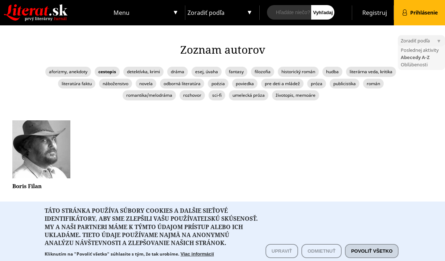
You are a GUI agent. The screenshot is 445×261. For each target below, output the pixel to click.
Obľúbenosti (414, 64)
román (373, 83)
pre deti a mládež (282, 83)
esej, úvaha (206, 72)
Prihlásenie (424, 12)
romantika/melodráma (149, 95)
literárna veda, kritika (371, 72)
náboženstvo (115, 83)
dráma (177, 72)
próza (316, 83)
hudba (332, 72)
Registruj (374, 13)
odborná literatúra (182, 83)
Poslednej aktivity (420, 50)
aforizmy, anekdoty (68, 72)
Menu (121, 13)
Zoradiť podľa (206, 13)
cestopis (107, 72)
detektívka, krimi (143, 72)
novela (146, 83)
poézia (218, 83)
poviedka (245, 83)
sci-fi (217, 95)
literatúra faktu (77, 83)
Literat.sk (55, 7)
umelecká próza (248, 95)
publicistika (344, 83)
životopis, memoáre (296, 95)
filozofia (263, 72)
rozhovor (192, 95)
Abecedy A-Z (415, 57)
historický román (298, 72)
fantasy (236, 72)
